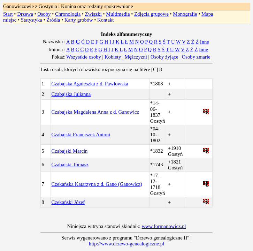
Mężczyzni (136, 57)
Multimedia (118, 14)
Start (8, 14)
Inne (204, 42)
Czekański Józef (68, 202)
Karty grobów (78, 20)
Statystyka (31, 20)
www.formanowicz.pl (164, 226)
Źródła (53, 20)
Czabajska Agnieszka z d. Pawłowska (90, 83)
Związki (93, 14)
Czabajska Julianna (71, 94)
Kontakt (105, 20)
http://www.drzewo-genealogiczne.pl (126, 243)
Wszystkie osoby (83, 57)
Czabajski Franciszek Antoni (81, 134)
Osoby (44, 14)
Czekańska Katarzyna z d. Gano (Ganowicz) (97, 184)
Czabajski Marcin (70, 151)
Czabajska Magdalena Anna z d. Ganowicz (95, 112)
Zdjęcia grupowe (151, 14)
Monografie (185, 14)
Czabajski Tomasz (70, 164)
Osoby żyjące (164, 57)
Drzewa (25, 14)
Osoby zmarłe (196, 57)
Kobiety (113, 57)
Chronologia (67, 14)
